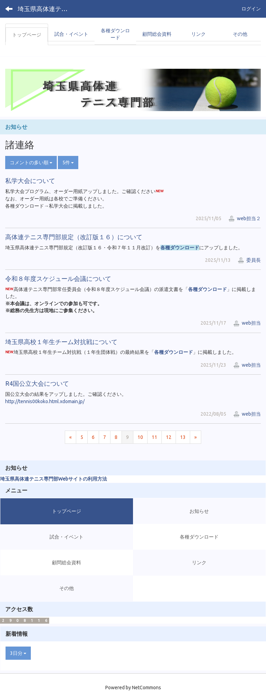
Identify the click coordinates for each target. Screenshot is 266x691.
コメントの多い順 (31, 162)
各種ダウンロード (179, 247)
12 (168, 437)
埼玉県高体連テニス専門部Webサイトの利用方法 (53, 479)
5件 (68, 162)
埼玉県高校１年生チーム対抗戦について (61, 341)
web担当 (247, 323)
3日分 (18, 653)
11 (154, 437)
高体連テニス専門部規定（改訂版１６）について (73, 236)
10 (140, 437)
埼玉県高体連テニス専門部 (47, 8)
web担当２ (244, 218)
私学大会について (30, 180)
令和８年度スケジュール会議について (58, 278)
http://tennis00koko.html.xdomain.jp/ (45, 401)
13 (183, 437)
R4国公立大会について (37, 383)
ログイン (251, 8)
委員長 (249, 260)
